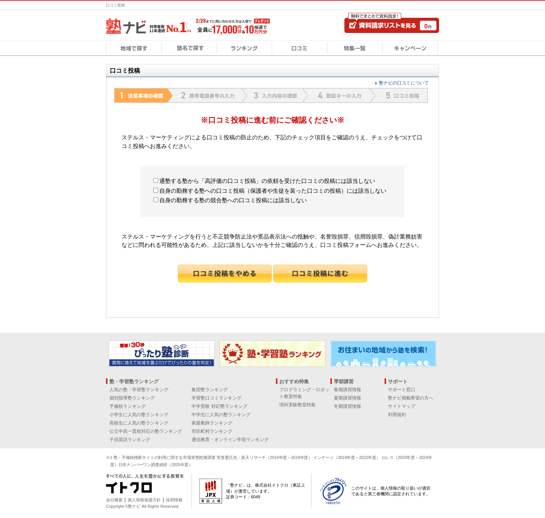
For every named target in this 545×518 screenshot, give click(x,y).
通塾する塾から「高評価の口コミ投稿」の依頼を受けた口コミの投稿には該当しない (264, 181)
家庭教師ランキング (212, 423)
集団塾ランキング (210, 389)
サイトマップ (401, 406)
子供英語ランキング (129, 439)
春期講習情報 (347, 389)
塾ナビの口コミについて (404, 83)
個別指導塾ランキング (132, 398)
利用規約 (397, 414)
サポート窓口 (401, 389)
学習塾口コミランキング (216, 398)
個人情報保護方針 (144, 500)
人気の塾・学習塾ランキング (138, 389)
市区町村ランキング (212, 431)
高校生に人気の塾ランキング (138, 423)
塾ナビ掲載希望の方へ (410, 398)
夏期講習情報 (347, 398)
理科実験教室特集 (297, 404)
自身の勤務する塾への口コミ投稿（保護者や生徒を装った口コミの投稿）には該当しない (269, 190)
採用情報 (174, 500)
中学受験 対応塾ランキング (219, 406)
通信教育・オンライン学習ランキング (230, 439)
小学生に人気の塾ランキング (138, 414)
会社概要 (114, 500)
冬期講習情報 (347, 406)
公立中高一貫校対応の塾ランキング (145, 431)
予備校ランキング (127, 406)
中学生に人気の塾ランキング (221, 414)
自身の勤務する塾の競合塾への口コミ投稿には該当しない (230, 200)
